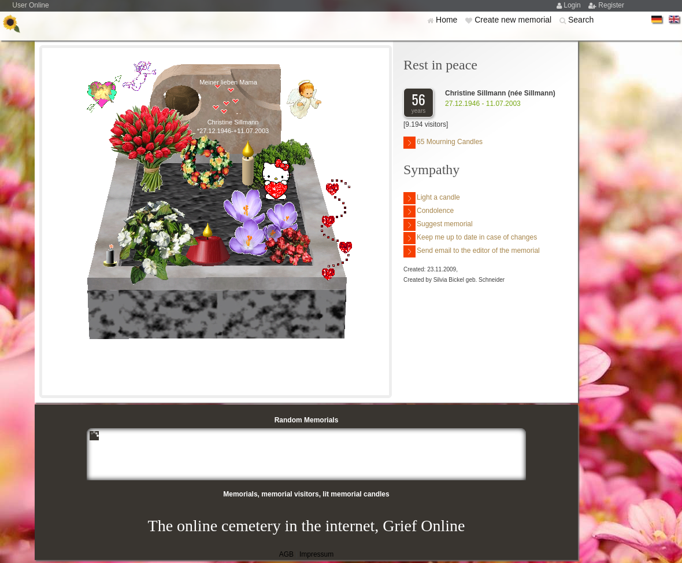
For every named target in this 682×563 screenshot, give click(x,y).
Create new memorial (514, 19)
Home (447, 19)
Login (573, 5)
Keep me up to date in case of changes (470, 238)
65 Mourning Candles (443, 143)
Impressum (316, 554)
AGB (286, 554)
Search (581, 19)
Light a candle (431, 198)
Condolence (428, 211)
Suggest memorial (438, 225)
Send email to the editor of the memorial (471, 251)
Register (611, 5)
